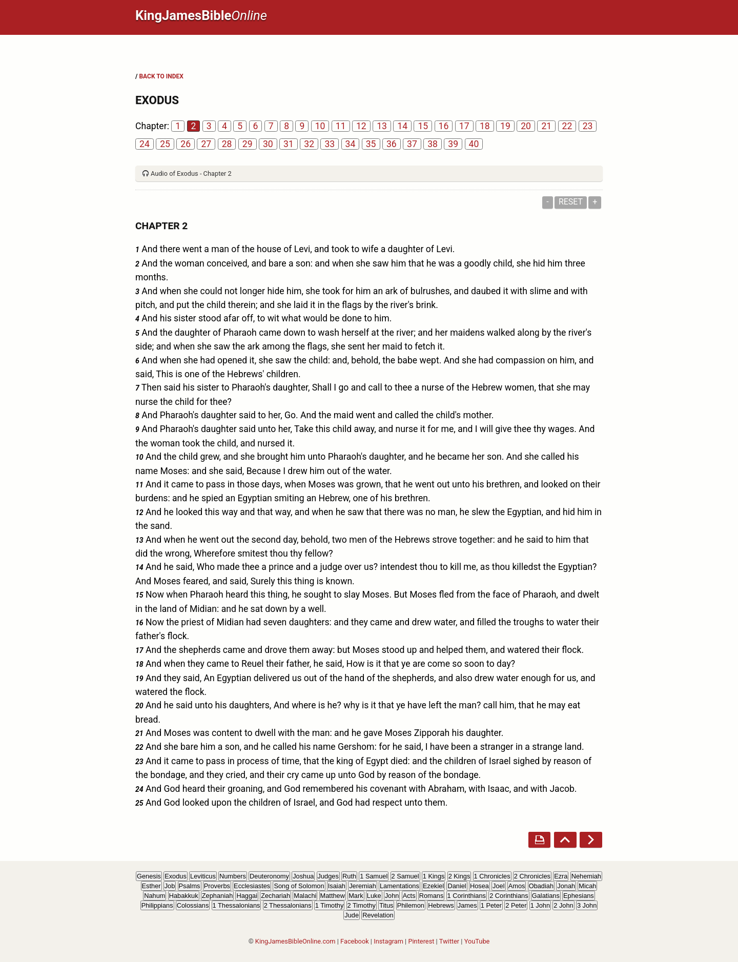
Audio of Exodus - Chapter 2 (191, 173)
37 (412, 144)
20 (526, 126)
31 (288, 144)
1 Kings (434, 876)
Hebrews (441, 905)
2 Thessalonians (288, 905)
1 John (540, 905)
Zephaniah (217, 895)
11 (341, 126)
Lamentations (399, 886)
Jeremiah (362, 886)
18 (485, 126)
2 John (563, 905)
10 (320, 126)
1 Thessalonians (236, 905)
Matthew (332, 895)
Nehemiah (586, 876)
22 (567, 126)
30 (268, 144)
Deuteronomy (269, 876)
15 (423, 126)
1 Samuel (373, 876)
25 (165, 144)
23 (588, 126)
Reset (571, 202)
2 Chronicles (532, 876)
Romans (431, 895)
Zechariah (275, 895)
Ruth (349, 876)
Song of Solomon (299, 886)
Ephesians (578, 895)
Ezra (560, 876)
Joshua (303, 876)
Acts (409, 895)
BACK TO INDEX (161, 76)
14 (402, 126)
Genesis (149, 876)
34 (350, 144)
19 (505, 126)
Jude (351, 915)
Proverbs (217, 886)
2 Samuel (405, 876)
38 (432, 144)
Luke (374, 895)
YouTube (477, 941)
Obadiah (541, 886)
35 (371, 144)
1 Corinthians (466, 895)
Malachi (305, 895)
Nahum (154, 895)
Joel (498, 886)
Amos (516, 886)
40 (474, 144)
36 (391, 144)
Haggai (246, 895)
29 (247, 144)
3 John (587, 905)
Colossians (193, 905)
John (392, 895)
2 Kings (459, 876)
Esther (151, 886)
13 (382, 126)
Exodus (176, 876)
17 (464, 126)
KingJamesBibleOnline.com (295, 941)
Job (170, 886)
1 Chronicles (492, 876)
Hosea (479, 886)
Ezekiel (433, 886)
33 (329, 144)
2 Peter (515, 905)
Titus (386, 905)
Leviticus (203, 876)
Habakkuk (183, 895)
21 (546, 126)
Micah (587, 886)
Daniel (456, 886)
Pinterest (421, 941)
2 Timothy (361, 905)
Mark (355, 895)
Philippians (157, 905)
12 (361, 126)
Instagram (388, 941)
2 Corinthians (508, 895)
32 (309, 144)
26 (185, 144)
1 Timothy (329, 905)
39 (453, 144)
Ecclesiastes (252, 886)
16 (444, 126)
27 (206, 144)
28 (227, 144)
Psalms (189, 886)
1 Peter (491, 905)
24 (144, 144)
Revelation (377, 915)
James (467, 905)
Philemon (410, 905)
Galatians (546, 895)
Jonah (566, 886)
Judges (328, 876)
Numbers (232, 876)
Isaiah (336, 886)
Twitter (449, 941)
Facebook (354, 941)
